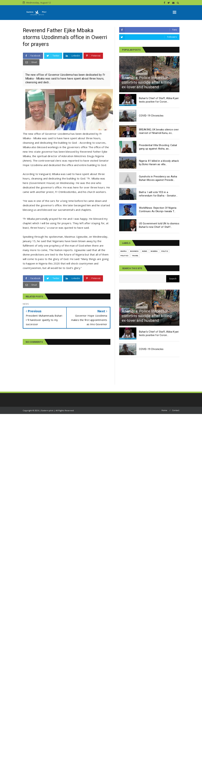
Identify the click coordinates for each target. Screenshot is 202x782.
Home (164, 410)
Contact (175, 410)
